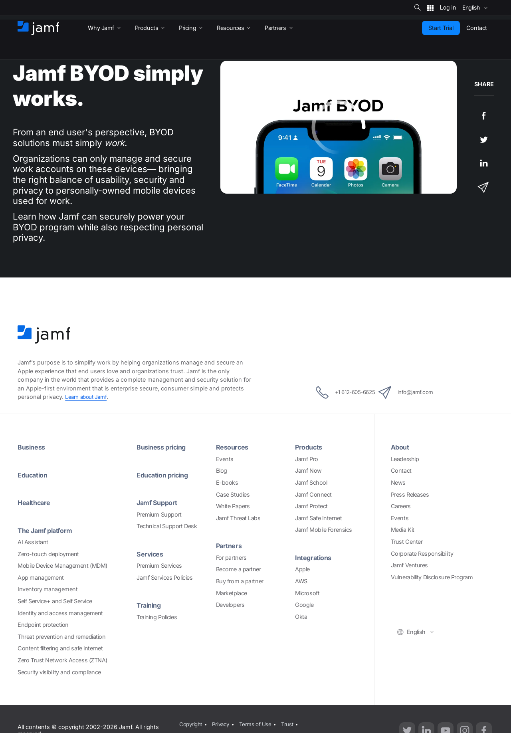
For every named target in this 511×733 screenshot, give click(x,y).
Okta (301, 616)
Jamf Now (308, 470)
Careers (401, 506)
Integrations (315, 557)
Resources (234, 447)
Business (33, 447)
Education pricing (165, 475)
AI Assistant (33, 542)
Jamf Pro (306, 459)
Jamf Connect (313, 494)
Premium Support (159, 514)
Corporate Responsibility (422, 553)
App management (41, 577)
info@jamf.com (415, 392)
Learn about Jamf (87, 396)
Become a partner (238, 569)
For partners (231, 557)
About (401, 447)
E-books (227, 482)
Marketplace (231, 593)
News (398, 482)
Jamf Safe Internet (318, 518)
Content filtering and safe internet (60, 648)
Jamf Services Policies (164, 577)
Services (151, 554)
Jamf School (311, 482)
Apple (302, 569)
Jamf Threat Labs (238, 518)
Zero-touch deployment (48, 554)
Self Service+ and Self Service (55, 601)
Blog (221, 470)
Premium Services (159, 565)
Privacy (222, 722)
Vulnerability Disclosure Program (432, 577)
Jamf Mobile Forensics (323, 529)
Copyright (190, 722)
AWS (301, 581)
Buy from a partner (239, 581)
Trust (292, 722)
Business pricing (164, 447)
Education (34, 475)
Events (225, 459)
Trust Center (407, 541)
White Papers (233, 506)
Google (304, 604)
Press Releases (410, 494)
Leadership (405, 459)
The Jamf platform (47, 530)
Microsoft (307, 593)
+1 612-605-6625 (337, 392)
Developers (230, 604)
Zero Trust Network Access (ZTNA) (62, 660)
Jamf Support (159, 502)
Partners (230, 545)
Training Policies (157, 617)
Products (310, 447)
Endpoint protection (43, 624)
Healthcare (36, 502)
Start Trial (441, 27)
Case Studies (233, 494)
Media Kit (402, 529)
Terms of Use (259, 722)
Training (150, 605)
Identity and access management (60, 613)
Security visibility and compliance (59, 672)
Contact (401, 470)
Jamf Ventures (409, 565)
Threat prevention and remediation (61, 636)
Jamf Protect (311, 506)
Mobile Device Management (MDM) (62, 565)
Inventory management (47, 589)
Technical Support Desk (167, 526)
